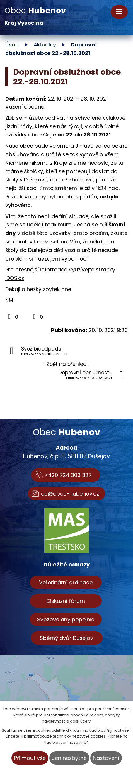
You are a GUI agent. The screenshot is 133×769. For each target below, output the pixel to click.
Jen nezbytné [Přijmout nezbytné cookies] (69, 758)
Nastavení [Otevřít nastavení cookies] (106, 758)
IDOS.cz (14, 278)
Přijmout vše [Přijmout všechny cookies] (30, 758)
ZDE (9, 117)
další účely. (80, 721)
